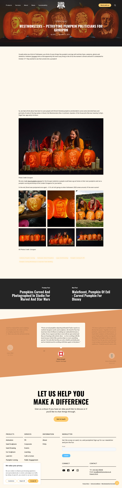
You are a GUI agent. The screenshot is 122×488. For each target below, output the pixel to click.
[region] (22, 474)
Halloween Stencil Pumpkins (45, 258)
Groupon (34, 56)
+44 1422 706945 (97, 470)
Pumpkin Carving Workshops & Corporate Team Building (36, 261)
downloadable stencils (35, 181)
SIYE (54, 34)
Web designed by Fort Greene (108, 483)
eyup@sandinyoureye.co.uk (102, 472)
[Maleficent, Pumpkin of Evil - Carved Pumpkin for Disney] (91, 294)
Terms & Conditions (95, 483)
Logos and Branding (62, 258)
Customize (11, 481)
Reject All (22, 481)
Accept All (33, 481)
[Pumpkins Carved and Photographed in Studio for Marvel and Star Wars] (30, 294)
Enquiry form (94, 474)
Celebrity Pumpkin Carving (27, 258)
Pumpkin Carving (60, 21)
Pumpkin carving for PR (77, 258)
